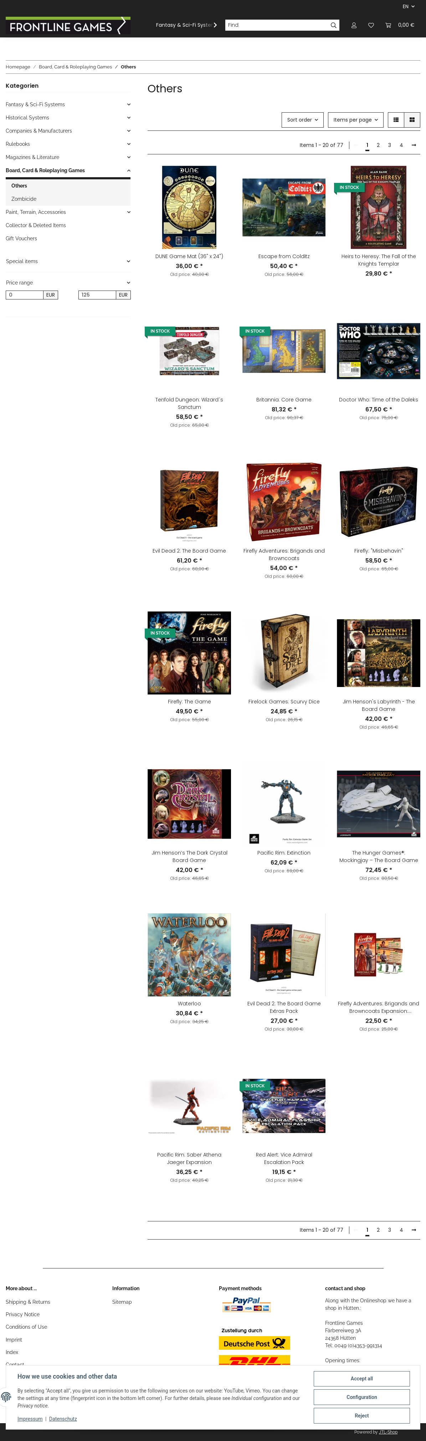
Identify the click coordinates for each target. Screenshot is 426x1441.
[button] (354, 25)
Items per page (353, 119)
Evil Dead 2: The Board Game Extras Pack (284, 1007)
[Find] (276, 25)
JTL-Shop (388, 1432)
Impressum (29, 1419)
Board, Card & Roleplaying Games (45, 170)
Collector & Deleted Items (36, 225)
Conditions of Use (26, 1327)
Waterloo (189, 1003)
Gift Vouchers (21, 238)
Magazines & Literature (32, 157)
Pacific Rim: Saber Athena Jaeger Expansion (189, 1158)
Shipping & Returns (28, 1302)
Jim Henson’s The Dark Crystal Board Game (189, 856)
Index (12, 1352)
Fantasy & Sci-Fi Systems (35, 104)
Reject (362, 1416)
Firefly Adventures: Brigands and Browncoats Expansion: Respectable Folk (378, 1007)
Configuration (362, 1397)
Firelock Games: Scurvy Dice (284, 701)
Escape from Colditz (284, 256)
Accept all (362, 1378)
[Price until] (97, 295)
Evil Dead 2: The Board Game (189, 550)
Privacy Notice (23, 1314)
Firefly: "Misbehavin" (378, 550)
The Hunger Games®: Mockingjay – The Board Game (378, 856)
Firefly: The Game (189, 701)
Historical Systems (27, 117)
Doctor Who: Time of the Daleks (378, 399)
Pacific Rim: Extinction (283, 852)
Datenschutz (63, 1419)
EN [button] (406, 6)
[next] (413, 145)
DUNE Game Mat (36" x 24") (189, 256)
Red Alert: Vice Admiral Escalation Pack (284, 1158)
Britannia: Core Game (284, 399)
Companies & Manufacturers (39, 131)
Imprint (14, 1340)
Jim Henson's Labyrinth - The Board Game (379, 705)
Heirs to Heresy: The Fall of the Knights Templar (379, 260)
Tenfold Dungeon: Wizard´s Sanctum (189, 403)
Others (19, 186)
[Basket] (400, 25)
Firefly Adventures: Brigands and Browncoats (284, 554)
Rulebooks (18, 144)
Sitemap (122, 1302)
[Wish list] (371, 25)
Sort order (299, 119)
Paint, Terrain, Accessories (36, 212)
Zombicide (23, 199)
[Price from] (24, 295)
